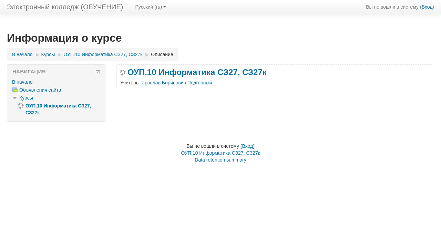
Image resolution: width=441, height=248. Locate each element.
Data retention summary (220, 160)
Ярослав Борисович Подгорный (176, 82)
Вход (427, 7)
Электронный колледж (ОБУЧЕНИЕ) (65, 7)
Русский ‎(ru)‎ (150, 7)
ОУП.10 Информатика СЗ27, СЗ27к (197, 72)
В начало (22, 82)
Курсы (26, 98)
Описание (162, 54)
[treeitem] (56, 82)
